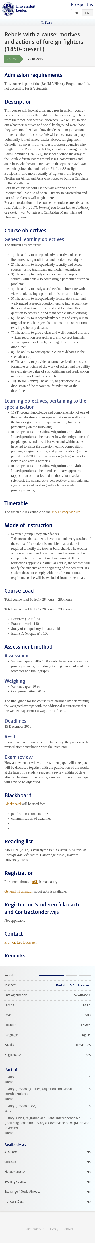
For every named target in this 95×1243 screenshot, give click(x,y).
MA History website (65, 512)
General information (18, 891)
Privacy (53, 1229)
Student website (33, 1229)
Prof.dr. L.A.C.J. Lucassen (73, 985)
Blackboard (12, 804)
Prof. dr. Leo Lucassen (20, 942)
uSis (35, 882)
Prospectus (82, 5)
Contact (68, 1229)
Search (49, 23)
